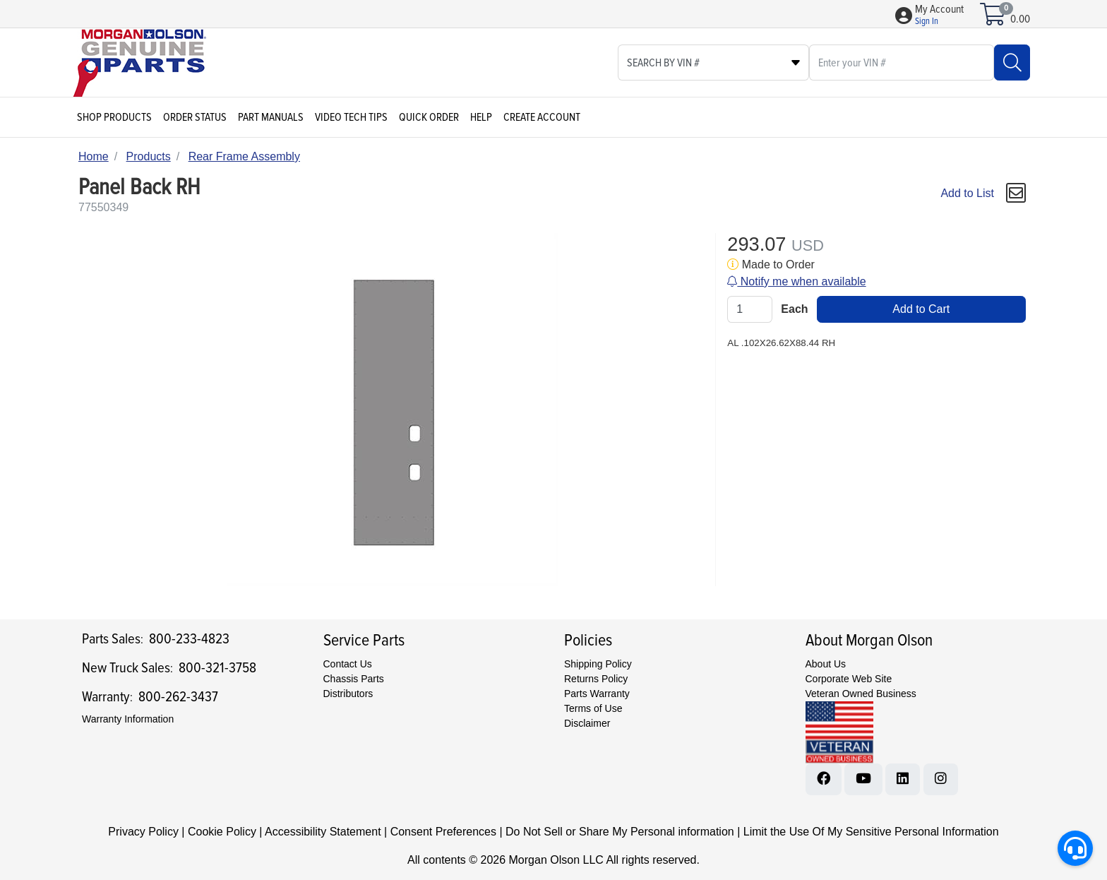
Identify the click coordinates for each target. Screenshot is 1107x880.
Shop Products (114, 117)
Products (148, 156)
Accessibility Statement (323, 832)
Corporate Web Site (849, 678)
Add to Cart (921, 309)
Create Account (541, 117)
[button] (939, 16)
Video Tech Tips (351, 117)
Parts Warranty (597, 693)
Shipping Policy (598, 664)
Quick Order (429, 117)
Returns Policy (596, 678)
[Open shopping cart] (993, 19)
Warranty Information (128, 719)
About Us (826, 664)
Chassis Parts (353, 678)
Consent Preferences (443, 832)
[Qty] (749, 309)
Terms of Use (593, 708)
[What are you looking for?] (901, 62)
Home (93, 156)
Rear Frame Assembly (244, 156)
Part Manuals (271, 117)
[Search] (1012, 62)
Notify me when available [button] (796, 281)
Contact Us (347, 664)
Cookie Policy (222, 832)
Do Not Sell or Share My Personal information (619, 832)
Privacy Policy (143, 832)
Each (794, 309)
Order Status (195, 117)
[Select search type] (713, 62)
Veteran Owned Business (861, 693)
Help (481, 117)
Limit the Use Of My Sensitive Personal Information (871, 832)
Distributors (348, 693)
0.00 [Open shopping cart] (1020, 19)
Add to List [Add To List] (967, 193)
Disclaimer (587, 723)
